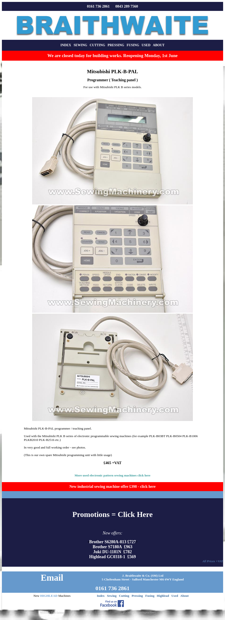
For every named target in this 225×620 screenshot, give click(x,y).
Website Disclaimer (52, 612)
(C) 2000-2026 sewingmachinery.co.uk (142, 612)
